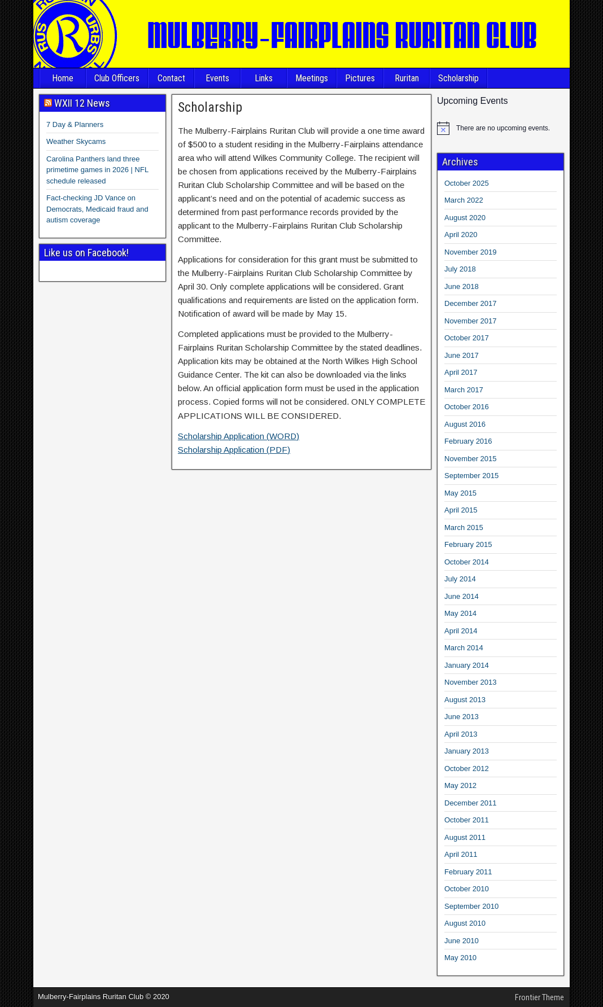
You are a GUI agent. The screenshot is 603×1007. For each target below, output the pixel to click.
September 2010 (471, 906)
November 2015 (470, 458)
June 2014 (461, 596)
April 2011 (461, 854)
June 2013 (461, 716)
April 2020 (461, 234)
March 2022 (463, 200)
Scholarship (458, 78)
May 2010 (460, 957)
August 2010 (465, 923)
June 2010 (461, 940)
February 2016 (468, 441)
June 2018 (461, 286)
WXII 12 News (82, 103)
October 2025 (466, 183)
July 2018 (460, 269)
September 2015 (471, 475)
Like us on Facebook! (86, 253)
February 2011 (468, 872)
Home (62, 78)
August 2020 (465, 217)
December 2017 (470, 303)
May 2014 (460, 613)
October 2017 (466, 338)
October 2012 (466, 768)
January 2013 (466, 751)
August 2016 (465, 424)
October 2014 (466, 562)
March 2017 (463, 390)
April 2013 (461, 734)
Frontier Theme (539, 997)
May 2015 (460, 493)
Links (264, 78)
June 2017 (461, 355)
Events (217, 78)
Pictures (360, 78)
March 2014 (463, 647)
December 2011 (470, 803)
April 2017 (461, 372)
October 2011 (466, 820)
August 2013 (465, 699)
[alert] (500, 128)
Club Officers (116, 78)
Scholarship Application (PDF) (234, 449)
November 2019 (470, 252)
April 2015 (461, 510)
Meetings (311, 78)
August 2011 (465, 837)
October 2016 (466, 406)
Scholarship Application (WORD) (238, 436)
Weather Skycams (76, 141)
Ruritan (407, 78)
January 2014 (466, 665)
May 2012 (460, 785)
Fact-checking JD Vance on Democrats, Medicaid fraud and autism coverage (97, 209)
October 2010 (466, 889)
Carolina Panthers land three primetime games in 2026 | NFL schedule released (97, 170)
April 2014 (461, 631)
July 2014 (460, 579)
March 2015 (463, 527)
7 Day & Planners (74, 124)
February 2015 (468, 544)
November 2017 (470, 321)
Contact (171, 78)
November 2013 (470, 682)
